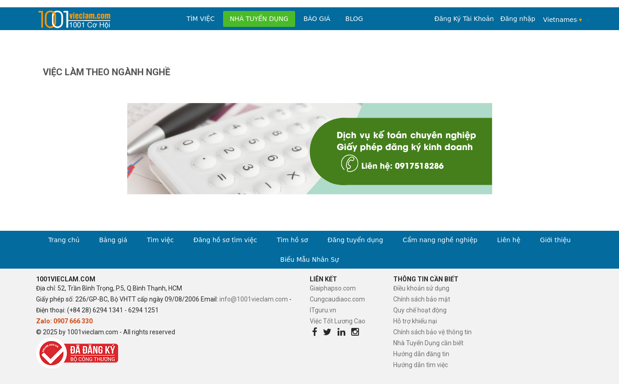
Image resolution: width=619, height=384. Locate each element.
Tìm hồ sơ (292, 240)
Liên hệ (508, 240)
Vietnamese (560, 19)
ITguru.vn (323, 310)
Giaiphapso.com (333, 288)
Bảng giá (113, 240)
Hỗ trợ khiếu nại (415, 321)
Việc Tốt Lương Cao (337, 321)
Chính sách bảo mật (421, 299)
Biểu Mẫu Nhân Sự (309, 259)
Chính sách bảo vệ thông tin (432, 332)
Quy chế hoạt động (420, 310)
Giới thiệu (555, 240)
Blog (354, 18)
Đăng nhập (518, 18)
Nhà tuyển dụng (259, 18)
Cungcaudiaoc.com (337, 299)
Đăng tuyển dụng (355, 240)
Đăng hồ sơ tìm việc (225, 240)
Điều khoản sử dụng (421, 288)
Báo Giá (316, 18)
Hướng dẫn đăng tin (421, 354)
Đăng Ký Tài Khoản (464, 18)
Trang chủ (63, 240)
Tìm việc (201, 18)
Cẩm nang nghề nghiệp (440, 240)
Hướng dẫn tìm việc (420, 364)
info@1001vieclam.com (253, 299)
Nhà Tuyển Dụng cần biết (428, 343)
